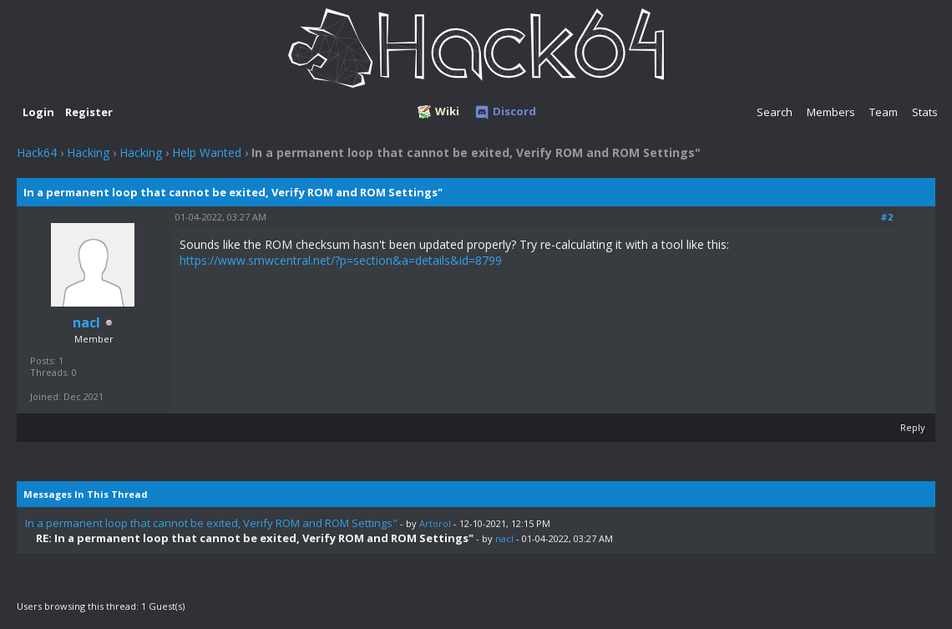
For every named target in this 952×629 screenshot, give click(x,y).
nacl (504, 538)
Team (883, 112)
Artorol (435, 523)
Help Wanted (206, 152)
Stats (925, 112)
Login (38, 111)
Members (831, 112)
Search (774, 112)
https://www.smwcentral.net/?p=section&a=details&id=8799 (341, 260)
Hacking (88, 152)
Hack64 (37, 152)
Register (89, 111)
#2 (886, 217)
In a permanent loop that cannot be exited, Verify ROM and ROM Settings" (211, 522)
